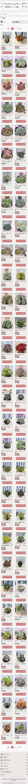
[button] (2, 6)
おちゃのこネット (11, 782)
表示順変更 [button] (15, 22)
